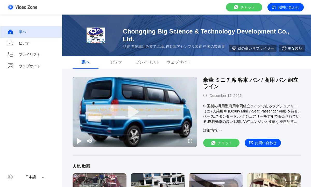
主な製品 (291, 48)
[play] (134, 111)
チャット (244, 7)
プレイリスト (23, 55)
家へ (16, 32)
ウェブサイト (23, 66)
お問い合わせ (285, 7)
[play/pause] (79, 141)
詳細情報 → (212, 130)
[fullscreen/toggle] (190, 141)
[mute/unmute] (89, 141)
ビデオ (18, 43)
